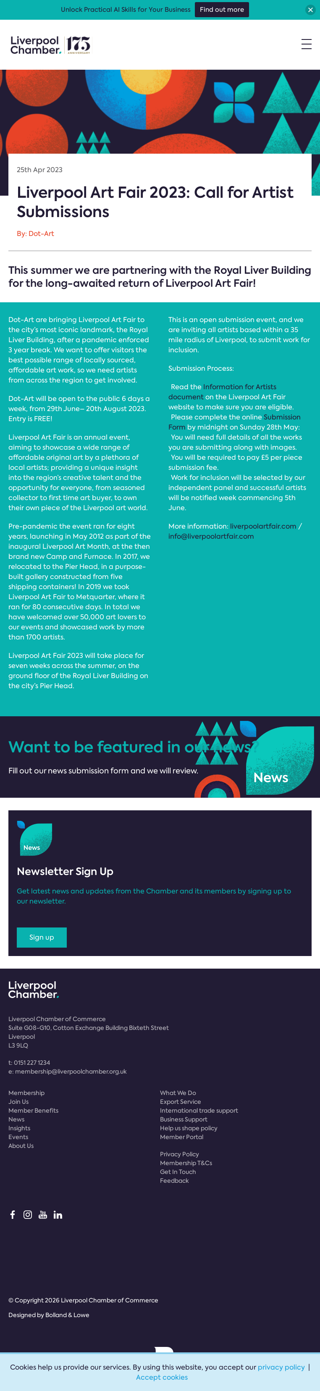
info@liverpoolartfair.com (211, 536)
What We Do (178, 1093)
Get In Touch (178, 1172)
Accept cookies (162, 1377)
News (16, 1119)
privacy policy (281, 1367)
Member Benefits (33, 1110)
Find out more (222, 9)
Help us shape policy (189, 1128)
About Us (21, 1146)
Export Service (180, 1101)
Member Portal (181, 1137)
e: (67, 1071)
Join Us (18, 1101)
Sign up (41, 937)
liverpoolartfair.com (263, 526)
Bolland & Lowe (67, 1315)
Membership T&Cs (186, 1163)
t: (29, 1062)
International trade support (199, 1110)
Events (18, 1137)
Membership (26, 1093)
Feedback (174, 1180)
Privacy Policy (179, 1154)
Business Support (183, 1119)
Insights (19, 1128)
